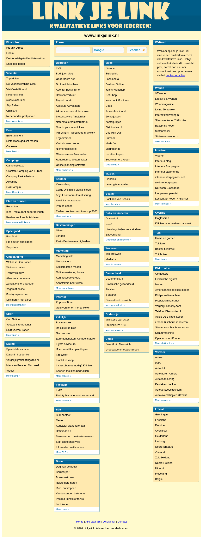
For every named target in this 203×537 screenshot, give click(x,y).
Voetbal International (18, 324)
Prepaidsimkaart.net (167, 300)
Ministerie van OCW (118, 319)
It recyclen (62, 354)
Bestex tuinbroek (165, 248)
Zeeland (160, 452)
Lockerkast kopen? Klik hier (171, 198)
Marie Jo (111, 143)
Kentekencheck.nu (166, 384)
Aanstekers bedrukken (69, 283)
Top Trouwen (113, 253)
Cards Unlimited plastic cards (73, 189)
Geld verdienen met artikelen (73, 307)
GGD (109, 223)
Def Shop (111, 95)
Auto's (159, 357)
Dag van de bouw (66, 466)
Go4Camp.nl (13, 187)
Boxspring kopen (165, 125)
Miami (59, 230)
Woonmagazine (164, 104)
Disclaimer (109, 521)
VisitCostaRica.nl (16, 89)
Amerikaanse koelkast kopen (172, 289)
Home (80, 521)
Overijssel (161, 430)
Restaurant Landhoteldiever (22, 217)
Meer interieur (162, 203)
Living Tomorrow (165, 109)
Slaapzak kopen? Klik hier (170, 120)
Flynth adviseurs (66, 344)
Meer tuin (160, 259)
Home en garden (165, 238)
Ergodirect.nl (63, 138)
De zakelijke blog (66, 327)
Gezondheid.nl (114, 278)
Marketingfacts (65, 256)
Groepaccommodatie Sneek (122, 349)
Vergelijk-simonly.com (168, 305)
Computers (161, 273)
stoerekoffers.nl (15, 100)
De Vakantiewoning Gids (21, 83)
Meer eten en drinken (17, 222)
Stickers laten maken (68, 266)
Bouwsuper (62, 472)
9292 (158, 362)
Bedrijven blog (64, 73)
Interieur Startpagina (167, 166)
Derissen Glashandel (167, 187)
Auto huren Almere (166, 373)
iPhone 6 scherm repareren (171, 322)
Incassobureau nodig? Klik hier (74, 365)
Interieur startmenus (167, 171)
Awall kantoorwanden (68, 200)
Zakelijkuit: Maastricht (118, 344)
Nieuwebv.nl (63, 333)
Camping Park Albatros (20, 176)
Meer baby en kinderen (117, 239)
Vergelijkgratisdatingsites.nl (22, 359)
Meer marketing (64, 288)
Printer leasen (64, 205)
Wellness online (15, 267)
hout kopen (62, 504)
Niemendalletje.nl (66, 148)
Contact (122, 521)
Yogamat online (15, 289)
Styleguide (112, 73)
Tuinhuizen (161, 254)
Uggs (109, 105)
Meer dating (12, 375)
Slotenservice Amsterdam (71, 116)
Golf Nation (13, 319)
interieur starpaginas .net (170, 177)
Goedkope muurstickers (70, 127)
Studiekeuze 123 (116, 325)
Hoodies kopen (115, 154)
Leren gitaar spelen (117, 184)
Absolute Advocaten (68, 105)
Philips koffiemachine (167, 295)
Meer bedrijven (63, 170)
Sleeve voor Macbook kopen (172, 327)
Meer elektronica (163, 343)
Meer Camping (13, 192)
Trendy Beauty (15, 272)
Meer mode (111, 164)
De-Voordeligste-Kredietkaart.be (25, 58)
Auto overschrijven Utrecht (171, 395)
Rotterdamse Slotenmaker (71, 159)
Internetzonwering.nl (167, 114)
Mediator (111, 259)
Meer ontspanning (15, 305)
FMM (59, 390)
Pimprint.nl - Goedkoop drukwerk (75, 132)
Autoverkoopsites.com (168, 389)
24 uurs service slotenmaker (73, 111)
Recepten (12, 206)
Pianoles (111, 179)
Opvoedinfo (112, 218)
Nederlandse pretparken (20, 116)
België (159, 479)
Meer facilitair (63, 400)
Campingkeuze (15, 165)
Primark (110, 138)
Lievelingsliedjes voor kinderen (124, 229)
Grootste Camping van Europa (24, 170)
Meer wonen (161, 141)
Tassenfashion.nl (116, 111)
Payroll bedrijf (64, 100)
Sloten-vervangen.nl (167, 136)
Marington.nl (113, 148)
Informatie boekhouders (70, 447)
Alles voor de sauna (18, 278)
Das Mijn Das (114, 132)
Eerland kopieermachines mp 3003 (77, 211)
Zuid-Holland (163, 457)
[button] (108, 50)
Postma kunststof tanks (70, 498)
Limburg (160, 441)
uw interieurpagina (166, 182)
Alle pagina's (92, 521)
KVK (58, 68)
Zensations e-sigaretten (20, 283)
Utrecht (159, 468)
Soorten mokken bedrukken (72, 370)
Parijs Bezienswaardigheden (73, 241)
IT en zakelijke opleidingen (72, 349)
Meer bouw (61, 509)
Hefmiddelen (63, 431)
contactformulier (175, 75)
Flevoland (161, 473)
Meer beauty (112, 204)
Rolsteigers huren (66, 482)
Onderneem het (65, 78)
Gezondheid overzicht (119, 300)
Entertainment (14, 135)
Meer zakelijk (62, 376)
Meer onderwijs (113, 330)
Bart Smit (11, 236)
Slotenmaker (162, 131)
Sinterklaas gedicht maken (22, 140)
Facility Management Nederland (75, 395)
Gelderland (161, 436)
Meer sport (11, 335)
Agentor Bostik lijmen (68, 89)
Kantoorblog (63, 184)
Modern (159, 284)
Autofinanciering (164, 378)
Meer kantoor (62, 216)
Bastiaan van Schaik (118, 199)
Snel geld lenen (15, 63)
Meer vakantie (13, 121)
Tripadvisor (13, 78)
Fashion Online (115, 84)
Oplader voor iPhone (167, 338)
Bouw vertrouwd (65, 477)
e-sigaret (111, 294)
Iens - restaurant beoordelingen (25, 211)
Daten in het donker (18, 354)
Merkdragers (63, 261)
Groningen (161, 414)
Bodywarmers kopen (118, 159)
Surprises (12, 247)
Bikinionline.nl (114, 127)
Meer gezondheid (114, 305)
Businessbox (63, 322)
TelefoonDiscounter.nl (168, 311)
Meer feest (11, 151)
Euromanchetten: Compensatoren (76, 338)
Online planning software (71, 164)
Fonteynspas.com (17, 294)
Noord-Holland (164, 462)
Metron (60, 420)
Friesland (160, 419)
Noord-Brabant (164, 446)
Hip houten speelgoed (19, 241)
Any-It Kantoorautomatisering (73, 195)
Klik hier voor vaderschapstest (173, 223)
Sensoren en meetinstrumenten (74, 436)
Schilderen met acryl (18, 299)
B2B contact (63, 414)
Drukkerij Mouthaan (67, 84)
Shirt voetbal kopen (17, 329)
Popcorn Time (64, 302)
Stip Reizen (13, 105)
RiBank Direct (14, 47)
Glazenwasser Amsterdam (71, 154)
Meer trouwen (113, 264)
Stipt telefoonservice (68, 441)
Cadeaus (11, 146)
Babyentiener (114, 234)
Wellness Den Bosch (18, 262)
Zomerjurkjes (113, 121)
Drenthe (160, 425)
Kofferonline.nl (15, 94)
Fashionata (112, 78)
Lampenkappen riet (166, 193)
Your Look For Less (117, 100)
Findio (10, 53)
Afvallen (110, 289)
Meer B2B (61, 452)
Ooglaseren (162, 218)
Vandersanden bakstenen (71, 493)
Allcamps (11, 181)
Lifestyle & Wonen (166, 98)
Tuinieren (160, 243)
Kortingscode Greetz (68, 277)
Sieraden (111, 68)
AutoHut (160, 368)
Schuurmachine (164, 332)
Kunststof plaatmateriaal (70, 425)
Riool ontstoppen (66, 488)
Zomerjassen (113, 116)
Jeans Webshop (115, 89)
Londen (60, 235)
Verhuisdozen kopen (68, 143)
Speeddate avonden (18, 349)
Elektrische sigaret (166, 279)
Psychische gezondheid (120, 284)
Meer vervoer (162, 400)
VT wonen (161, 93)
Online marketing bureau (70, 272)
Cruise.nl (11, 110)
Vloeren (160, 155)
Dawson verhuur (66, 95)
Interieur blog (163, 161)
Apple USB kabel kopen (169, 316)
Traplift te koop (65, 360)
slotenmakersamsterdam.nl (72, 121)
